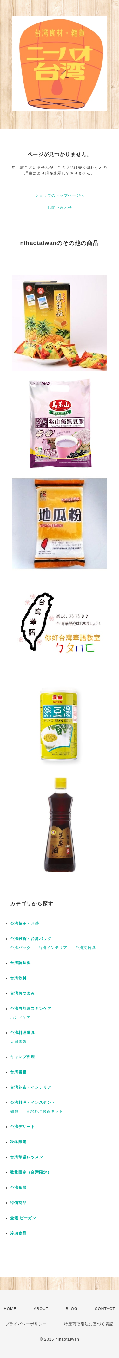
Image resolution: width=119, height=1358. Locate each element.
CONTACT (105, 1309)
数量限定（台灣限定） (30, 1172)
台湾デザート (22, 1126)
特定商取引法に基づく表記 (89, 1324)
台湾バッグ (20, 947)
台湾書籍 (18, 1072)
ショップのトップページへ (59, 195)
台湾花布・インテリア (30, 1087)
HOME (10, 1309)
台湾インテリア (52, 947)
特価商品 (18, 1203)
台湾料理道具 (22, 1032)
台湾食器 (18, 1187)
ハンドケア (20, 1017)
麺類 (14, 1111)
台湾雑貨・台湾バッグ (30, 939)
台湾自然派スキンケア (30, 1008)
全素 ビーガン (23, 1218)
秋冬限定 (18, 1142)
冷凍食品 (18, 1233)
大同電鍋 (18, 1041)
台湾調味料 (20, 963)
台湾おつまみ (22, 993)
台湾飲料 (18, 978)
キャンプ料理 (22, 1057)
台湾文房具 (85, 947)
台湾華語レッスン (26, 1157)
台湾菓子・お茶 (24, 923)
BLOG (71, 1309)
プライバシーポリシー (26, 1324)
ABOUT (41, 1309)
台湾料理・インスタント (33, 1102)
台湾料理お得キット (44, 1111)
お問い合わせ (59, 207)
